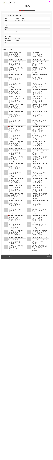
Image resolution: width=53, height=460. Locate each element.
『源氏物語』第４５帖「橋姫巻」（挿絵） (16, 215)
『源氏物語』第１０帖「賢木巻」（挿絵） (39, 89)
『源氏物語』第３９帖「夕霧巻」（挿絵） (16, 193)
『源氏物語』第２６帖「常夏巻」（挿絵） (16, 148)
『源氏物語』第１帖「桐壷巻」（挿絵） (16, 59)
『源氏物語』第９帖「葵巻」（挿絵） (15, 89)
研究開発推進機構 (48, 256)
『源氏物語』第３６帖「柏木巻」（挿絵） (16, 185)
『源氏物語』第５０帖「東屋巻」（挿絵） (39, 230)
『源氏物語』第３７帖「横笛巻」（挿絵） (39, 185)
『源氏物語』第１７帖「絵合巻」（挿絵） (39, 111)
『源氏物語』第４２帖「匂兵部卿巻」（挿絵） (40, 200)
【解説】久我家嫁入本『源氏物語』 (15, 52)
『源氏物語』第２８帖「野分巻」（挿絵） (16, 156)
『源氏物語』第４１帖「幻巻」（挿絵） (16, 200)
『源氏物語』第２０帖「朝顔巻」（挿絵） (16, 126)
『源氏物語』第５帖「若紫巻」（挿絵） (16, 74)
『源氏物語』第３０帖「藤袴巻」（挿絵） (16, 163)
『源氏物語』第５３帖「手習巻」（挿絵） (16, 245)
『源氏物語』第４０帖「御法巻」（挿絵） (39, 193)
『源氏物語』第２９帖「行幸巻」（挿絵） (39, 156)
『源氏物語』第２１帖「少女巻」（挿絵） (39, 126)
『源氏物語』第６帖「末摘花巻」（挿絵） (39, 74)
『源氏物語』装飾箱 (35, 52)
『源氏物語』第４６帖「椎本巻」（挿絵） (39, 215)
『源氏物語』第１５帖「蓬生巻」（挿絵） (39, 104)
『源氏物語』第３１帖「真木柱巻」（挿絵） (40, 163)
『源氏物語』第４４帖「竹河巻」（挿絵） (39, 208)
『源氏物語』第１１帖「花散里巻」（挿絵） (16, 96)
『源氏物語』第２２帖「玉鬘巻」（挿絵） (16, 133)
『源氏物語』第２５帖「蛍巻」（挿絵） (39, 141)
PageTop (50, 254)
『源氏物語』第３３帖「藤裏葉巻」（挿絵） (40, 170)
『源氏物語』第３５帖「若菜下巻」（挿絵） (40, 178)
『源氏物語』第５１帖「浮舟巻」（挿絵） (16, 237)
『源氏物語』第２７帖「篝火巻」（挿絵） (39, 148)
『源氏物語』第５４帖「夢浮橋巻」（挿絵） (40, 245)
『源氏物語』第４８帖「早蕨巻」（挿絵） (39, 222)
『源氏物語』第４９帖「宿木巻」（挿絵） (16, 230)
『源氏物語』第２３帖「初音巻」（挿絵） (39, 133)
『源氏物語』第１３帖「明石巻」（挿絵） (39, 96)
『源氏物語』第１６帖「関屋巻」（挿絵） (16, 111)
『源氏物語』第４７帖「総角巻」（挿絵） (16, 222)
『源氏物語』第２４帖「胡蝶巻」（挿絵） (16, 141)
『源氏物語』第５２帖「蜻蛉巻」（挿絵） (39, 237)
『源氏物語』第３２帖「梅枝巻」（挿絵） (16, 170)
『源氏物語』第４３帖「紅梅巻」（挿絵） (16, 208)
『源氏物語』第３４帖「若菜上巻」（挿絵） (16, 178)
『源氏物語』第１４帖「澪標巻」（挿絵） (16, 104)
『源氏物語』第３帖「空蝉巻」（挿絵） (16, 67)
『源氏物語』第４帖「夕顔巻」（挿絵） (39, 67)
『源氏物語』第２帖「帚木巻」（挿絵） (39, 59)
